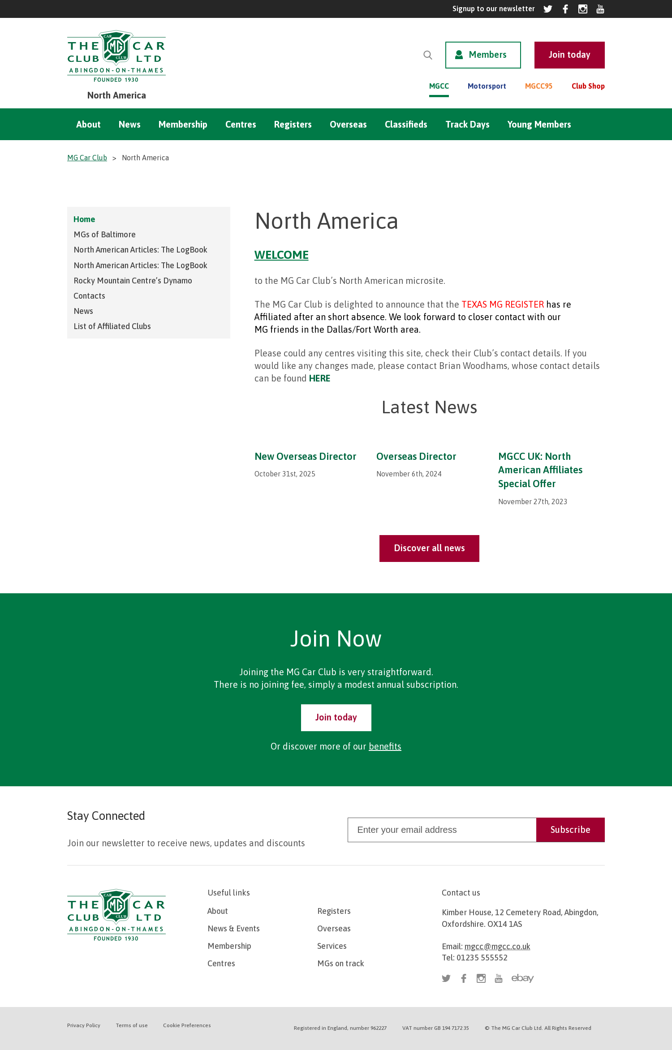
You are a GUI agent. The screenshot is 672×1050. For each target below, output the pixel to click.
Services (332, 946)
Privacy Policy (83, 1025)
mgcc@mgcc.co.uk (497, 946)
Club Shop (588, 86)
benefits (385, 746)
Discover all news (429, 548)
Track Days (467, 124)
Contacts (89, 295)
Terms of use (132, 1025)
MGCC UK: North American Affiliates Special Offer (540, 470)
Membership (183, 124)
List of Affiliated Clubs (112, 326)
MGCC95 (539, 86)
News (130, 124)
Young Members (539, 124)
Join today (336, 717)
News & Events (233, 928)
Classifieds (406, 124)
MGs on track (340, 963)
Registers (293, 124)
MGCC (439, 86)
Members (488, 54)
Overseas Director (416, 456)
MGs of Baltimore (104, 234)
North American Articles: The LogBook (140, 249)
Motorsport (487, 86)
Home (84, 219)
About (88, 124)
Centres (240, 124)
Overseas (348, 124)
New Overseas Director (305, 456)
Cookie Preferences (187, 1025)
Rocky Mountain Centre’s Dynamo (132, 280)
